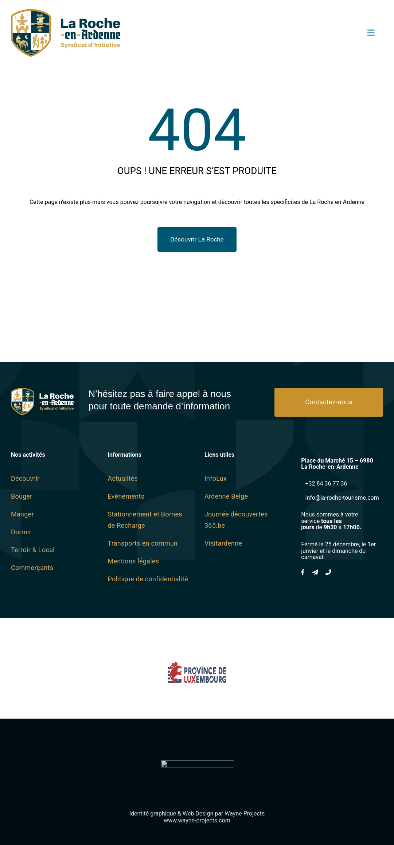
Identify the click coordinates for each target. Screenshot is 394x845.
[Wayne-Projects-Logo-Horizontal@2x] (197, 763)
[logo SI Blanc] (42, 391)
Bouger (21, 496)
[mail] (315, 572)
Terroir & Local (33, 550)
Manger (22, 514)
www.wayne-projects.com (197, 820)
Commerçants (32, 567)
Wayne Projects (245, 813)
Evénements (126, 496)
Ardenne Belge (226, 496)
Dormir (21, 532)
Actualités (123, 478)
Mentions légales (133, 561)
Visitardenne (223, 543)
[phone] (328, 572)
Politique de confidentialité (148, 579)
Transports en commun (143, 543)
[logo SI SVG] (65, 12)
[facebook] (303, 572)
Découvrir (25, 478)
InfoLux (215, 478)
